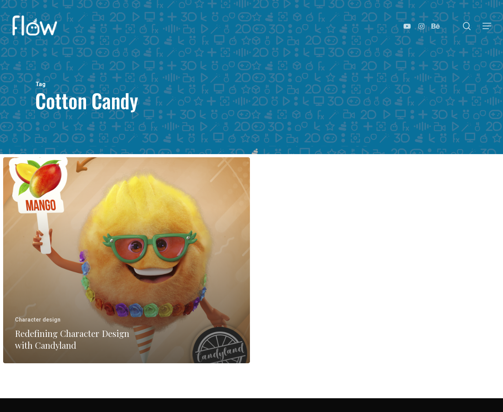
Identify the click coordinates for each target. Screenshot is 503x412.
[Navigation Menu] (487, 26)
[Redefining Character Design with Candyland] (126, 260)
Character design (38, 319)
